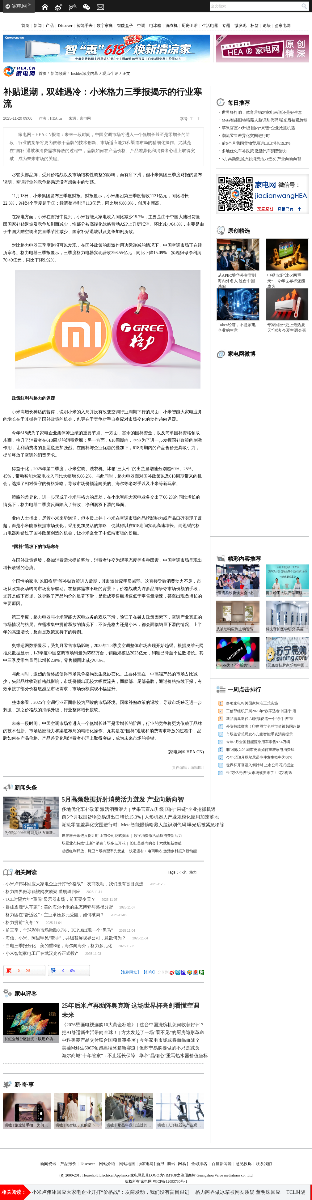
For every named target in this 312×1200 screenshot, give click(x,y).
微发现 (240, 25)
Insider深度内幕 (84, 73)
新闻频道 (59, 73)
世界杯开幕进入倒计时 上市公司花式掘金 (260, 765)
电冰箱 (155, 25)
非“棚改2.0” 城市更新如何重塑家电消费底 (260, 749)
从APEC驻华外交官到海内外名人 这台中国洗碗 (237, 281)
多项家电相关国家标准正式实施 (252, 703)
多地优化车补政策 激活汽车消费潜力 (254, 151)
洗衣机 (172, 25)
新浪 (160, 1163)
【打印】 (149, 972)
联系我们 (264, 1163)
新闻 (38, 25)
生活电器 (210, 25)
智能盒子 (125, 25)
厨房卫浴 (190, 25)
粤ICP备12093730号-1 (170, 1181)
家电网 (19, 6)
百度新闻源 (222, 1163)
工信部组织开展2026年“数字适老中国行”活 (261, 711)
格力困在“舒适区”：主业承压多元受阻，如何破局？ (55, 915)
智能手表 (85, 25)
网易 (182, 1163)
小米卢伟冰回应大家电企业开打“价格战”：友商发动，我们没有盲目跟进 (74, 884)
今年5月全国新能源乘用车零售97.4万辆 (258, 742)
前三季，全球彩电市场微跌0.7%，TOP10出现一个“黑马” (59, 930)
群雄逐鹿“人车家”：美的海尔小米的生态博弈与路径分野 (59, 907)
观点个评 (110, 73)
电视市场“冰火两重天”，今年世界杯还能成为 (286, 281)
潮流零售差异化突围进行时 (246, 135)
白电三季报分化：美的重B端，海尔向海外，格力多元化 (59, 945)
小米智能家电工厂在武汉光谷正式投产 (42, 953)
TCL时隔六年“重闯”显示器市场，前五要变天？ (50, 899)
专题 (226, 25)
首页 (25, 25)
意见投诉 (244, 1163)
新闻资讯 (48, 1163)
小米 (183, 872)
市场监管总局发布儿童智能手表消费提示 (259, 734)
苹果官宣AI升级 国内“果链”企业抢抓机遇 (258, 128)
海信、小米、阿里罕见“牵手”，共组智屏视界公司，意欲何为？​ (66, 938)
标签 (255, 25)
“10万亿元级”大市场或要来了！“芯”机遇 (259, 773)
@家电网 (283, 25)
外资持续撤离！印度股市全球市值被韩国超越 (263, 726)
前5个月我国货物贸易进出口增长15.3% (256, 143)
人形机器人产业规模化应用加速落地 (247, 1192)
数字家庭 (105, 25)
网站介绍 (107, 1163)
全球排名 (199, 1163)
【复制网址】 (130, 972)
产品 (50, 25)
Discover (65, 25)
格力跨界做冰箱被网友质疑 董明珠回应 (43, 891)
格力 (193, 872)
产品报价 (68, 1163)
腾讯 (171, 1163)
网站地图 (127, 1163)
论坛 (267, 25)
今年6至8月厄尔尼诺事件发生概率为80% (259, 757)
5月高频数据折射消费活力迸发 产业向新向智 (261, 158)
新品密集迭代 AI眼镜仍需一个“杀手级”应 (259, 719)
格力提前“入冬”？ (23, 922)
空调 (141, 25)
